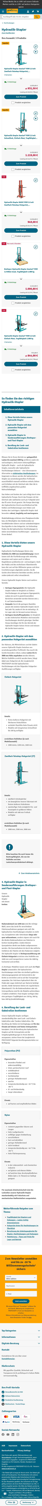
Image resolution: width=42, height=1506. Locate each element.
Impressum (13, 1446)
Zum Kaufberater (8, 33)
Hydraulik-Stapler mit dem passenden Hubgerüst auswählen (19, 428)
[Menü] (3, 11)
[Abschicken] (21, 1301)
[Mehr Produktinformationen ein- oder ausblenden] (21, 79)
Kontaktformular (8, 1359)
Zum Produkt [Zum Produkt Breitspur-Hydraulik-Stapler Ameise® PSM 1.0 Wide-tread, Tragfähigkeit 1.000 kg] (21, 297)
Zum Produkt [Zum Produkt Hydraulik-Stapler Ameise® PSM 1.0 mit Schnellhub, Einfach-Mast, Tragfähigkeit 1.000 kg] (21, 164)
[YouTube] (8, 1435)
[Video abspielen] (36, 52)
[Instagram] (17, 1435)
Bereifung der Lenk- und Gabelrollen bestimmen (18, 446)
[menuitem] (28, 11)
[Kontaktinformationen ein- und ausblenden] (5, 1493)
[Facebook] (3, 1435)
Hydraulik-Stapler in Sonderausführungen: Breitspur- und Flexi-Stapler (22, 438)
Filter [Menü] (11, 1502)
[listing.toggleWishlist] (36, 47)
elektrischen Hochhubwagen (24, 473)
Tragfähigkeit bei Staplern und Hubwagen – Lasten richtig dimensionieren (19, 1220)
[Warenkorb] (37, 11)
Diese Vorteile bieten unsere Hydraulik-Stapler (20, 418)
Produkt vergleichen (23, 103)
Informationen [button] (21, 1337)
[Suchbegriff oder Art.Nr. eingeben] (18, 17)
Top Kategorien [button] (21, 1330)
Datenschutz (26, 1446)
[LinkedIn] (13, 1435)
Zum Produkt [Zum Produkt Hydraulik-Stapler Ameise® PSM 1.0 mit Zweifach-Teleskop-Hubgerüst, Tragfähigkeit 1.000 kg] (21, 97)
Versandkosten (6, 1457)
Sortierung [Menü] (28, 1502)
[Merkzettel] (32, 11)
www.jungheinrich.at (9, 1469)
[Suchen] (37, 17)
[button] (21, 1343)
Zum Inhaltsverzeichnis (28, 873)
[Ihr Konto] (28, 11)
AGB (3, 1446)
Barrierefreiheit (8, 1450)
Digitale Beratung (10, 1343)
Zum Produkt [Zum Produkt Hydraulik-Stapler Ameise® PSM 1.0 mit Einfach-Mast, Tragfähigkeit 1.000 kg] (21, 364)
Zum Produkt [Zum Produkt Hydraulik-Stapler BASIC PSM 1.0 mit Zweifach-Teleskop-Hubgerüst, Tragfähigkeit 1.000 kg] (21, 230)
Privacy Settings (24, 1450)
